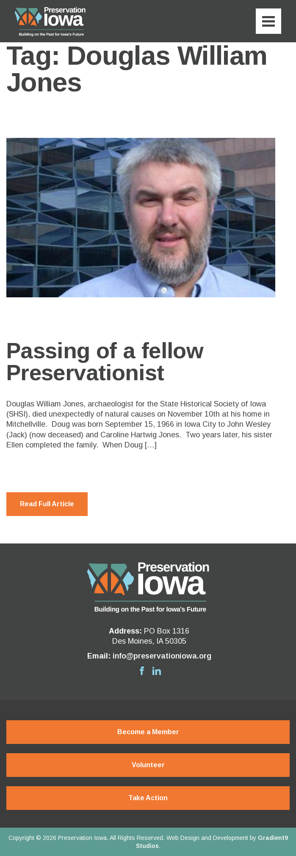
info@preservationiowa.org (162, 656)
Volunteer (148, 764)
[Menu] (268, 21)
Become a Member (148, 731)
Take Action (148, 797)
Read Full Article (47, 504)
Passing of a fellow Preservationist (104, 361)
